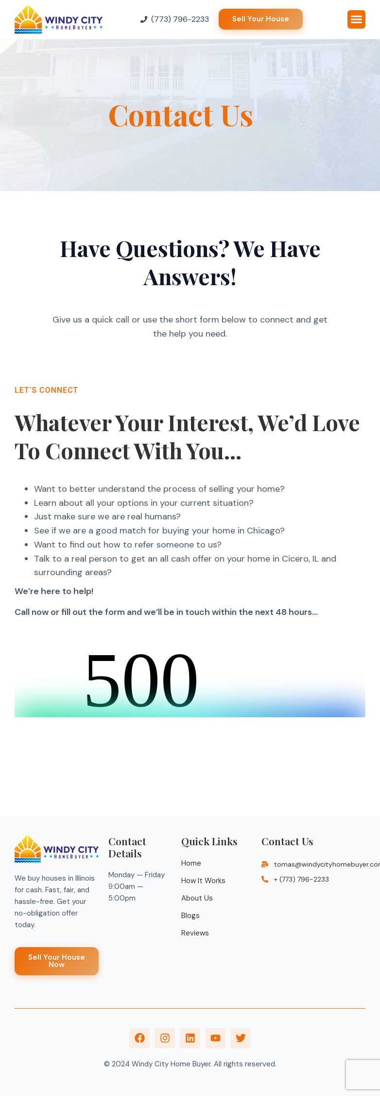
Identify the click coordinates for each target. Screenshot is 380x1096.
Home (191, 863)
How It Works (203, 881)
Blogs (190, 915)
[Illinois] (313, 940)
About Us (197, 898)
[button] (356, 19)
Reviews (195, 933)
